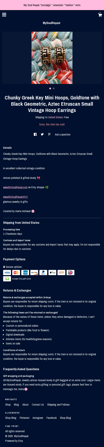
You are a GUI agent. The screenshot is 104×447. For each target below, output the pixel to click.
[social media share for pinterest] (49, 134)
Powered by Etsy (14, 441)
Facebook (52, 418)
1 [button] (50, 88)
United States (55, 117)
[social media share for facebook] (35, 134)
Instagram (38, 418)
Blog (17, 404)
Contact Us (38, 404)
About (25, 404)
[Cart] (100, 15)
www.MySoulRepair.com (15, 187)
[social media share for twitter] (42, 134)
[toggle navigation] (4, 14)
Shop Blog (11, 418)
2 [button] (54, 88)
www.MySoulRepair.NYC (15, 197)
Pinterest (25, 418)
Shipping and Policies (58, 404)
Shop (8, 404)
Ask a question (62, 134)
